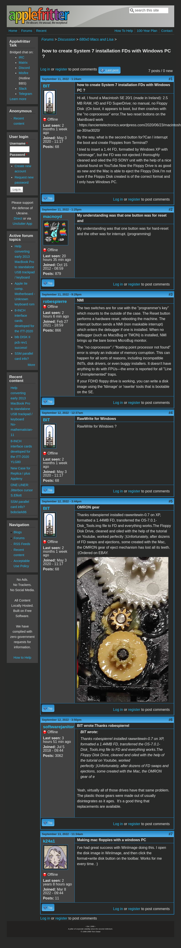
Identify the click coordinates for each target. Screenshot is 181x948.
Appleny (16, 478)
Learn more (18, 99)
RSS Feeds (22, 544)
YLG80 (16, 462)
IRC (21, 57)
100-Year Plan (147, 31)
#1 (171, 79)
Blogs (18, 532)
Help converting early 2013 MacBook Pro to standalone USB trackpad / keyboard (25, 261)
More (31, 365)
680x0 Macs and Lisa (96, 39)
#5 (171, 501)
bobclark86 (18, 512)
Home (13, 31)
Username (19, 143)
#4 (171, 413)
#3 (171, 294)
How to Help (22, 657)
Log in (45, 69)
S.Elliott (16, 495)
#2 (171, 209)
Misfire (23, 73)
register (61, 69)
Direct (18, 218)
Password (18, 155)
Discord (24, 68)
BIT (46, 86)
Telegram (25, 94)
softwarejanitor (58, 726)
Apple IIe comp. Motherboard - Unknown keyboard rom (25, 294)
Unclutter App (22, 223)
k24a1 (49, 841)
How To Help (123, 31)
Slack (23, 88)
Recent (41, 31)
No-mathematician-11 (22, 430)
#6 (171, 720)
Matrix (23, 62)
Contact (166, 31)
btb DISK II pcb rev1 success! (22, 342)
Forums (26, 31)
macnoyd (52, 216)
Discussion (66, 39)
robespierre (55, 301)
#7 (171, 834)
